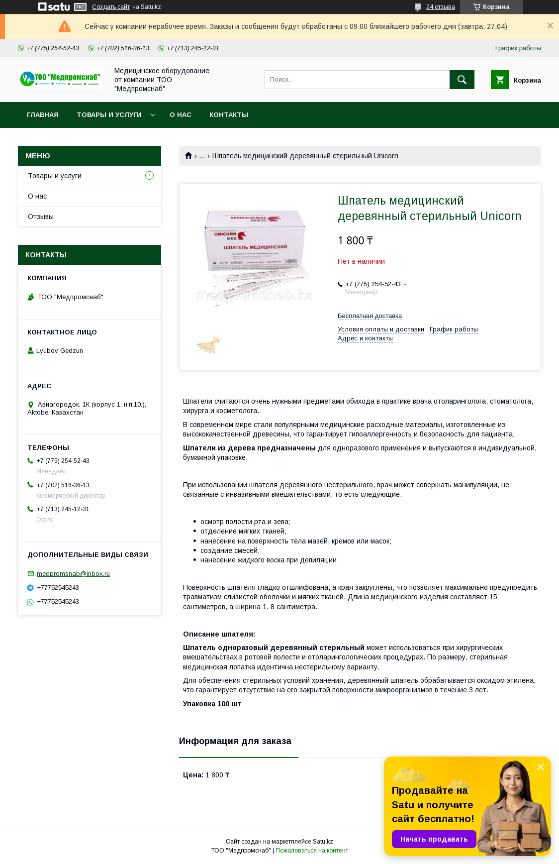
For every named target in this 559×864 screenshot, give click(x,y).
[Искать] (462, 79)
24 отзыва (440, 6)
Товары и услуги (109, 114)
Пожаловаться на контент (312, 850)
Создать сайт (111, 6)
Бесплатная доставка (370, 316)
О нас (180, 114)
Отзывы (41, 216)
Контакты (228, 114)
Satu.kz (323, 841)
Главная (43, 114)
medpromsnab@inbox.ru (73, 573)
